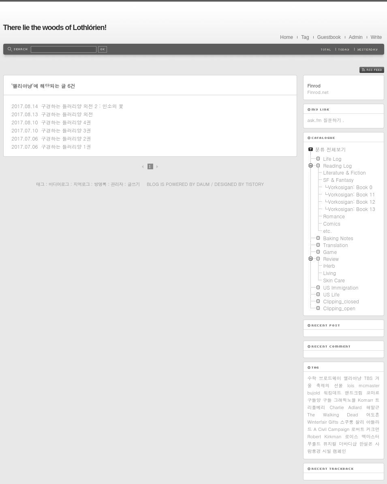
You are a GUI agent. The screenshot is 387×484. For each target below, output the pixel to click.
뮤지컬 (330, 444)
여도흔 (373, 415)
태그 (40, 184)
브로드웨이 (330, 378)
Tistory (255, 184)
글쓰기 (133, 184)
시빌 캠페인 (334, 451)
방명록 (100, 184)
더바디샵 (348, 444)
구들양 (314, 400)
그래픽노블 (345, 400)
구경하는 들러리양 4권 (66, 122)
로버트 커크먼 (365, 429)
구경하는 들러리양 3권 (66, 130)
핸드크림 (354, 393)
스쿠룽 (346, 422)
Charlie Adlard (346, 407)
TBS (368, 378)
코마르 (373, 393)
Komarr (365, 400)
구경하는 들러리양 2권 (66, 138)
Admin (356, 37)
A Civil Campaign (332, 429)
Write (376, 37)
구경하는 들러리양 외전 (67, 114)
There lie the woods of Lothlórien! (55, 27)
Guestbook (329, 37)
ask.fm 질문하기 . (326, 120)
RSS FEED (378, 70)
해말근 (373, 407)
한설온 (366, 444)
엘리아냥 (352, 378)
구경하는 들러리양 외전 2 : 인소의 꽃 (82, 105)
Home (286, 37)
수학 (312, 378)
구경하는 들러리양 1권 (66, 146)
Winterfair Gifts (323, 422)
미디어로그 (59, 184)
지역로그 (81, 184)
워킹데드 (332, 393)
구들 (327, 400)
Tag (305, 37)
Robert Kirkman (325, 436)
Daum (203, 184)
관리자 (117, 184)
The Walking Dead (333, 415)
